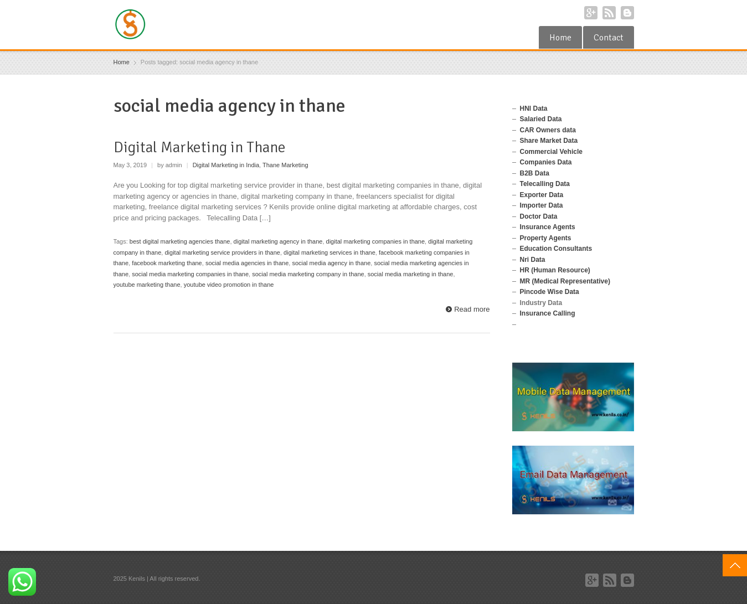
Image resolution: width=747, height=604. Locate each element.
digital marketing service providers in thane (222, 252)
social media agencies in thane (247, 263)
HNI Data (534, 108)
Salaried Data (541, 119)
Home (560, 37)
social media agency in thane (331, 263)
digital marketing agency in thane (278, 241)
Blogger (627, 12)
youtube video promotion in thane (229, 284)
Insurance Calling (547, 313)
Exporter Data (542, 195)
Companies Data (546, 162)
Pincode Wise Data (549, 292)
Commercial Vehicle (551, 152)
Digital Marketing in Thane (200, 147)
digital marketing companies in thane (375, 241)
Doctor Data (539, 216)
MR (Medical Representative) (565, 281)
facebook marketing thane (167, 263)
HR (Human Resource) (555, 270)
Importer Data (541, 205)
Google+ (590, 12)
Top (735, 565)
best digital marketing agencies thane (180, 241)
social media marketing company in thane (308, 274)
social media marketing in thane (411, 274)
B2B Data (534, 173)
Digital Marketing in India (226, 165)
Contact (609, 37)
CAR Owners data (548, 130)
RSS (609, 12)
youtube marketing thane (147, 284)
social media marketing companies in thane (190, 274)
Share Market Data (549, 140)
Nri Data (532, 260)
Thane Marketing (285, 165)
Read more (472, 309)
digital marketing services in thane (329, 252)
